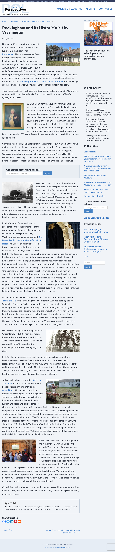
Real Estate (61, 1)
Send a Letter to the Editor (96, 217)
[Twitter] (8, 521)
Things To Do (84, 1)
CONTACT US (105, 9)
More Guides (68, 1)
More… (87, 256)
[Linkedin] (11, 521)
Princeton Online (11, 1)
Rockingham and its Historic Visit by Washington (96, 190)
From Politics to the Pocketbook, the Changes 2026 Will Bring (96, 239)
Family (37, 1)
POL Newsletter (103, 1)
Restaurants (19, 1)
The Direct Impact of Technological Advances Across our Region (95, 249)
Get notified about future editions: (23, 169)
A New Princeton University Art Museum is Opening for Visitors (63, 531)
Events (73, 1)
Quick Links (91, 1)
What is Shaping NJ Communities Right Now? (96, 230)
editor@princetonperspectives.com (57, 547)
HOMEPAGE (62, 9)
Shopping (25, 1)
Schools (41, 1)
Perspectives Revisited (94, 196)
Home (4, 21)
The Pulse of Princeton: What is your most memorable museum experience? (97, 158)
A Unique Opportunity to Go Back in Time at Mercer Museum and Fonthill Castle (98, 168)
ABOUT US (76, 9)
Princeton (78, 1)
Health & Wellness (48, 1)
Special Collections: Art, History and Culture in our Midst (30, 21)
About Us (97, 1)
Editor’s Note (8, 530)
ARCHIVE (90, 9)
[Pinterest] (15, 521)
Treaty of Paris (9, 300)
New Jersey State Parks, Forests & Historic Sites (40, 81)
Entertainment (31, 1)
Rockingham (8, 54)
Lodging (55, 1)
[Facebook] (4, 521)
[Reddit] (19, 521)
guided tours (8, 390)
